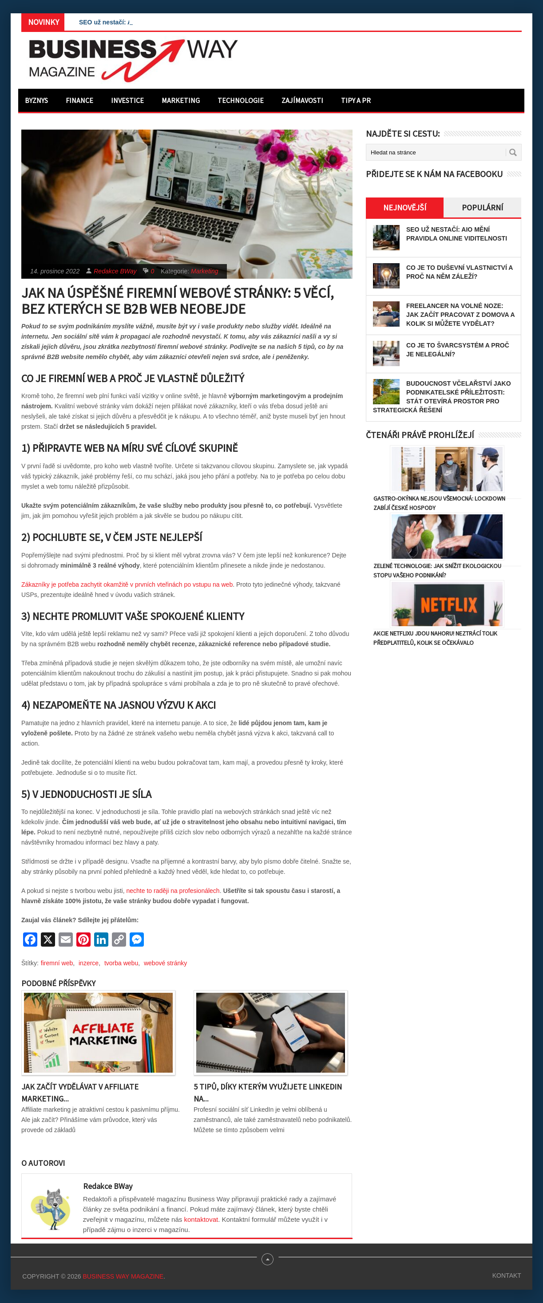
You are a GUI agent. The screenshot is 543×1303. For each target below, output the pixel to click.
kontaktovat (201, 1219)
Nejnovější (404, 207)
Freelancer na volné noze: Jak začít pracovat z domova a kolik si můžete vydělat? (460, 314)
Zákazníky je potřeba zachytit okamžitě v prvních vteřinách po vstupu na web (127, 584)
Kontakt (506, 1275)
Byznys (36, 100)
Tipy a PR (356, 100)
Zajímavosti (302, 100)
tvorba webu (121, 963)
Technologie (241, 100)
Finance (79, 100)
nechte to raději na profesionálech (173, 890)
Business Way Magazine (123, 1276)
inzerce (89, 963)
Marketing (181, 100)
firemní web (57, 963)
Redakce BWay (115, 271)
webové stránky (165, 963)
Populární (482, 207)
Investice (127, 100)
